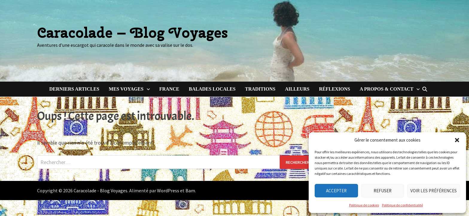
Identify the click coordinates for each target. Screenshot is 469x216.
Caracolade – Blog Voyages (132, 32)
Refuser (383, 191)
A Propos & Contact (386, 89)
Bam (190, 191)
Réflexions (334, 89)
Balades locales (212, 89)
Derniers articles (74, 89)
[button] (457, 140)
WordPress (168, 191)
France (169, 89)
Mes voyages (126, 89)
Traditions (260, 89)
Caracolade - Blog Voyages (100, 191)
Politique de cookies (364, 205)
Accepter (336, 191)
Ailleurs (297, 89)
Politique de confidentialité (402, 205)
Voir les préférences (433, 191)
